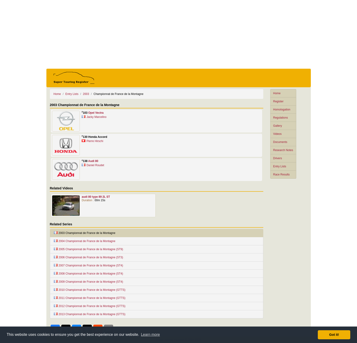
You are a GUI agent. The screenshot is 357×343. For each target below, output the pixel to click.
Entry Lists (279, 166)
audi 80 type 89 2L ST (96, 196)
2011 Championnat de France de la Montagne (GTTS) (89, 298)
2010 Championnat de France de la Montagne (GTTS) (89, 289)
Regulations (280, 117)
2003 (86, 94)
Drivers (277, 158)
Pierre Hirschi (95, 141)
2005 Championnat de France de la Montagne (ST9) (88, 249)
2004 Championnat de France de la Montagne (85, 241)
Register (278, 101)
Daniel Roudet (95, 165)
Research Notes (283, 150)
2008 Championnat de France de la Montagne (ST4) (88, 273)
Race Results (281, 174)
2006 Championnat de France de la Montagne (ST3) (88, 257)
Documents (280, 142)
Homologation (281, 109)
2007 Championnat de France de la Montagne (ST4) (88, 265)
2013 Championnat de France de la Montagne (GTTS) (89, 314)
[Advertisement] (179, 34)
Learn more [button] (150, 335)
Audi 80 (93, 161)
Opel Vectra (95, 112)
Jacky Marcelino (96, 117)
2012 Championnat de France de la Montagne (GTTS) (89, 306)
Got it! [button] (334, 335)
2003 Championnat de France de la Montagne (85, 233)
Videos (277, 134)
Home (277, 93)
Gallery (277, 125)
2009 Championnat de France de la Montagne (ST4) (88, 281)
